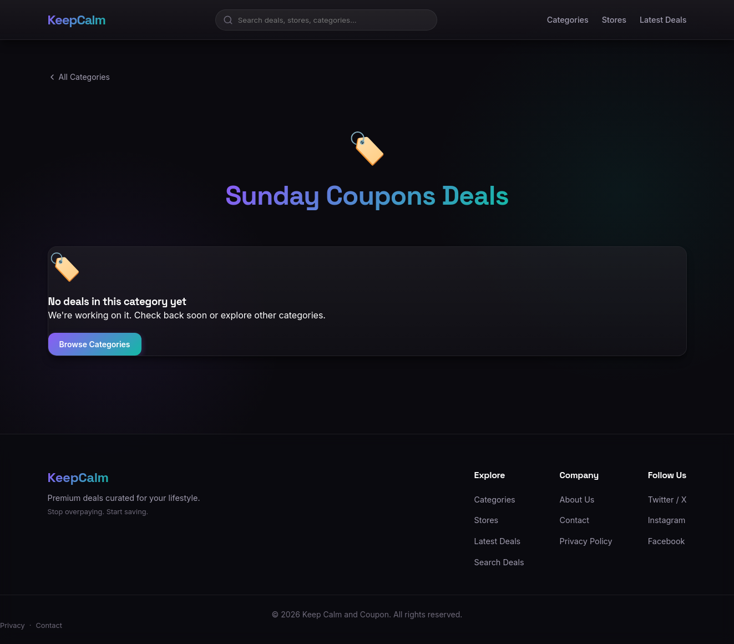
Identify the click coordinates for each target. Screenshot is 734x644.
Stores (614, 19)
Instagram (667, 520)
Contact (574, 520)
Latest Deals (663, 19)
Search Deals (499, 562)
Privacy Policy (586, 541)
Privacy (12, 625)
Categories (568, 19)
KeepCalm (76, 19)
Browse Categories (94, 344)
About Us (577, 499)
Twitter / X (667, 499)
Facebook (666, 541)
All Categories (79, 77)
